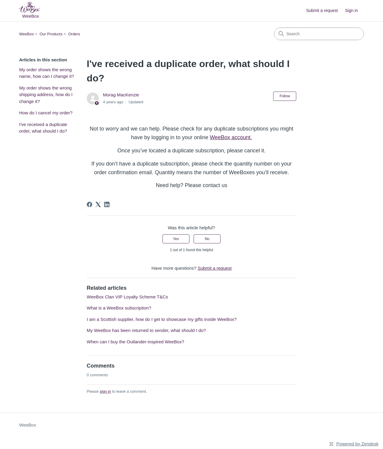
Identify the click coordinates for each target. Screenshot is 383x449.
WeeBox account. (231, 137)
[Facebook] (89, 204)
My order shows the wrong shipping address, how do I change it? (45, 94)
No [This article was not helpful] (207, 239)
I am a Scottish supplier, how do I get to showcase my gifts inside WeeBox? (162, 319)
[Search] (319, 34)
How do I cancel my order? (45, 112)
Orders (74, 34)
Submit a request (322, 10)
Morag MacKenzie (121, 94)
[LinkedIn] (107, 204)
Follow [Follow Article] (284, 96)
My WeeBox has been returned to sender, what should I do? (146, 330)
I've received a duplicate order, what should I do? (43, 128)
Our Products (51, 34)
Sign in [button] (351, 10)
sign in (105, 391)
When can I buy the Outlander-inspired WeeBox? (135, 341)
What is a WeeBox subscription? (119, 307)
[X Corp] (98, 204)
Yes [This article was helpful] (176, 239)
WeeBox (26, 34)
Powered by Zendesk (357, 443)
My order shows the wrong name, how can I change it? (46, 73)
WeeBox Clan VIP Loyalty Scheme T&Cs (127, 296)
